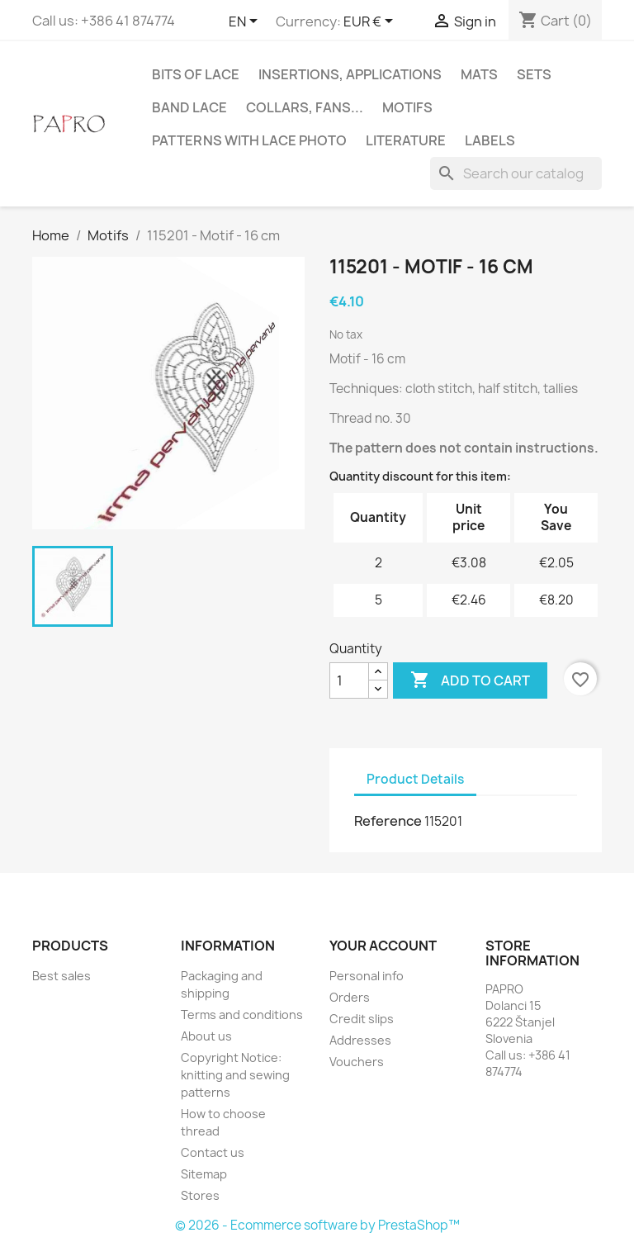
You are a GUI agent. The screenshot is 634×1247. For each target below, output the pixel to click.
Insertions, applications (350, 74)
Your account (383, 945)
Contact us (212, 1152)
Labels (490, 140)
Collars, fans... (304, 107)
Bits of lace (195, 74)
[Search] (516, 173)
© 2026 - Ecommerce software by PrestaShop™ (317, 1225)
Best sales (61, 976)
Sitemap (204, 1174)
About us (206, 1036)
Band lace (189, 107)
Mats (479, 74)
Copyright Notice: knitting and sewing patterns (235, 1075)
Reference (388, 821)
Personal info (366, 976)
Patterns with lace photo (249, 140)
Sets (534, 74)
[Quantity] (349, 680)
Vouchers (356, 1061)
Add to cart (470, 680)
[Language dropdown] (246, 22)
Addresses (360, 1040)
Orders (349, 997)
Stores (200, 1195)
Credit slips (361, 1019)
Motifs (407, 107)
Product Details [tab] (415, 779)
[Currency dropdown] (371, 22)
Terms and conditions (242, 1014)
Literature (406, 140)
